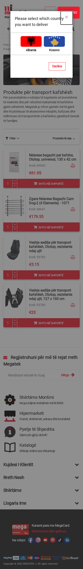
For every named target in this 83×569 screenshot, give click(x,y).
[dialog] (41, 284)
